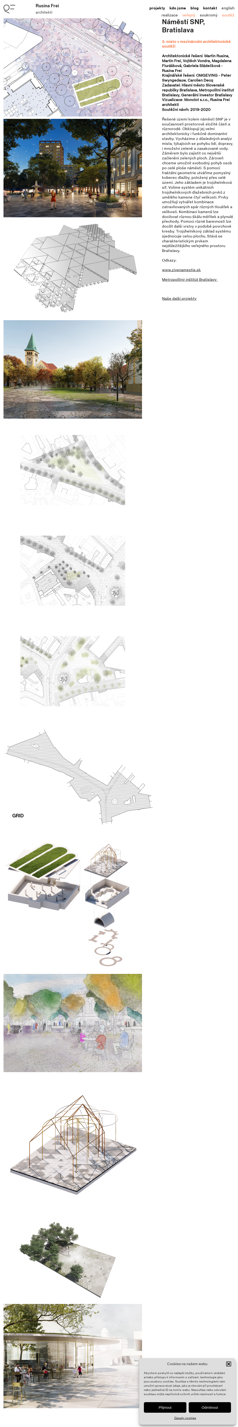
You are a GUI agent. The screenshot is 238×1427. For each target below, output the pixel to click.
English (228, 8)
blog (195, 8)
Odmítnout (210, 1407)
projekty (157, 8)
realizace (170, 15)
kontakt (210, 8)
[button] (228, 1364)
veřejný (188, 15)
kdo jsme (178, 8)
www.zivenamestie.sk (181, 270)
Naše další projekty (179, 298)
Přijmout (165, 1407)
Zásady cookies (185, 1418)
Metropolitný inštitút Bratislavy (190, 280)
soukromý (209, 15)
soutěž (228, 15)
